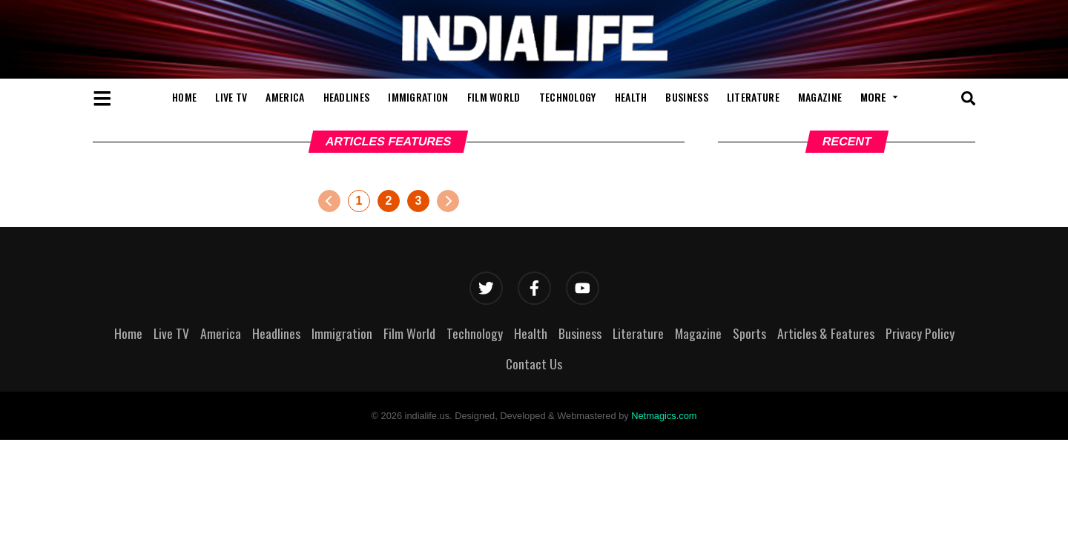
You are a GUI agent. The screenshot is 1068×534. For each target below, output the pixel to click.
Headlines (346, 97)
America (285, 97)
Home (184, 97)
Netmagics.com (663, 415)
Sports (749, 333)
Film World (494, 97)
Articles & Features (825, 333)
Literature (753, 97)
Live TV (231, 97)
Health (631, 97)
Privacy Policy (920, 333)
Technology (567, 97)
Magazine (820, 97)
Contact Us (534, 363)
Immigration (418, 97)
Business (686, 97)
